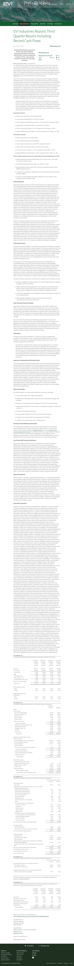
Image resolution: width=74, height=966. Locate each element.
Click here (16, 76)
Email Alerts (30, 946)
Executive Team (5, 958)
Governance (58, 24)
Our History (4, 956)
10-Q (40, 57)
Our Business (36, 951)
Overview (15, 24)
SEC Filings (50, 24)
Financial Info (34, 24)
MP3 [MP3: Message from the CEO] (57, 55)
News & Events (20, 952)
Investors (43, 4)
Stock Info (42, 24)
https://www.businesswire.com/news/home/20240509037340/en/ (31, 916)
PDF (57, 57)
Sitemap (71, 963)
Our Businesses (52, 4)
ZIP (57, 59)
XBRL (40, 59)
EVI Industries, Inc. (6, 963)
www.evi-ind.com (37, 430)
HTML (52, 57)
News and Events (24, 24)
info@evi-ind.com (18, 933)
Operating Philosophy (6, 954)
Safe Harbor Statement (51, 963)
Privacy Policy (59, 963)
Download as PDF (55, 46)
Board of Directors (5, 959)
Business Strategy (5, 952)
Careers (62, 4)
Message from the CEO (45, 55)
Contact (68, 4)
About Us (35, 4)
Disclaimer (66, 963)
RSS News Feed (44, 946)
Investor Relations (22, 951)
